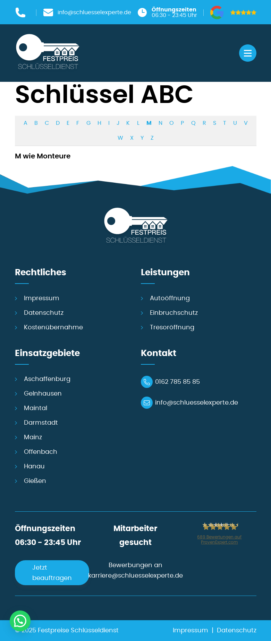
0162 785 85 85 (177, 382)
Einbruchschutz (174, 313)
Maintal (35, 408)
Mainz (33, 437)
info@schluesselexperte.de (196, 403)
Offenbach (40, 452)
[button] (20, 620)
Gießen (35, 481)
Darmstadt (41, 423)
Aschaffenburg (47, 379)
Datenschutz (43, 313)
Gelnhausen (43, 394)
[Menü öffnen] (247, 53)
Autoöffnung (170, 298)
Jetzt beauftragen (52, 573)
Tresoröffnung (172, 327)
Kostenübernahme (53, 327)
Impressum (41, 298)
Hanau (34, 467)
